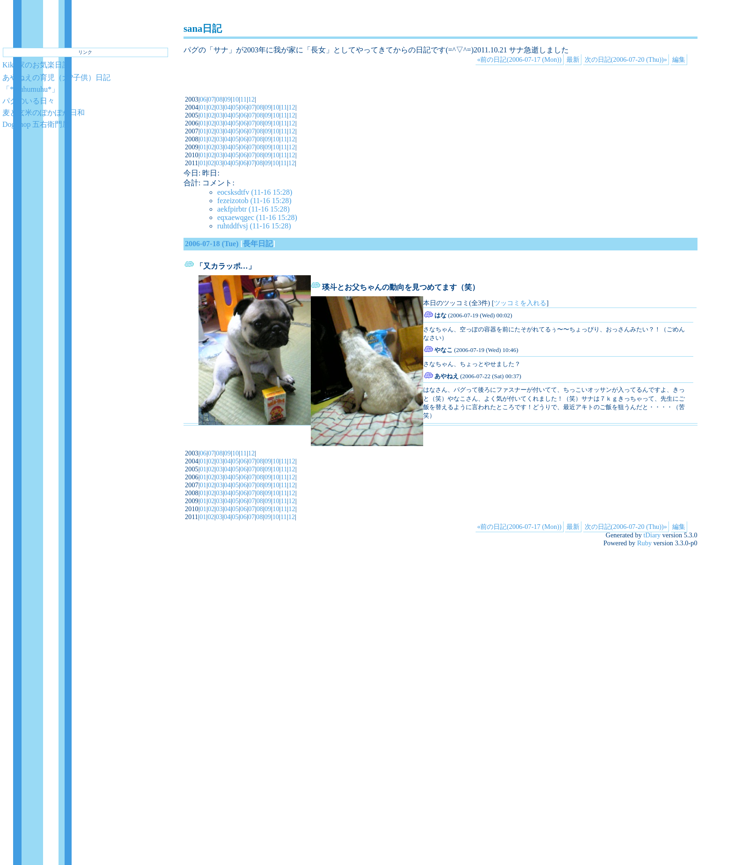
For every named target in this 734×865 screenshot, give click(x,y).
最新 (573, 59)
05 (235, 107)
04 (227, 107)
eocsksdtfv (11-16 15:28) (254, 192)
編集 (678, 59)
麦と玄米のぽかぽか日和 (43, 113)
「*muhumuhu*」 (30, 89)
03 (219, 107)
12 (251, 99)
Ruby (644, 543)
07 (211, 99)
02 (211, 107)
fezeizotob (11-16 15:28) (254, 201)
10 (235, 99)
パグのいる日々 (28, 101)
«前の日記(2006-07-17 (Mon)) (519, 59)
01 (203, 107)
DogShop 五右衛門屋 (36, 124)
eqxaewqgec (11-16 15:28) (257, 217)
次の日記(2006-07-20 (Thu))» (626, 59)
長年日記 (258, 244)
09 (227, 99)
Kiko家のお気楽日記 (36, 65)
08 (219, 99)
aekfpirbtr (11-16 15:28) (253, 209)
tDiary (652, 535)
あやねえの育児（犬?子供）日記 (56, 77)
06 (203, 99)
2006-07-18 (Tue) (212, 244)
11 (243, 99)
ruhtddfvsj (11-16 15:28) (254, 226)
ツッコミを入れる (520, 303)
